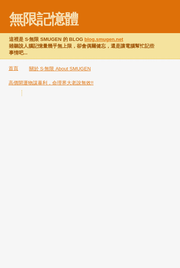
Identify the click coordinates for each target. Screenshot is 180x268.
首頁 (13, 68)
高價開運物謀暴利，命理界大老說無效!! (51, 83)
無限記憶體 (43, 19)
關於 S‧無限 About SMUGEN (60, 68)
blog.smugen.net (104, 39)
